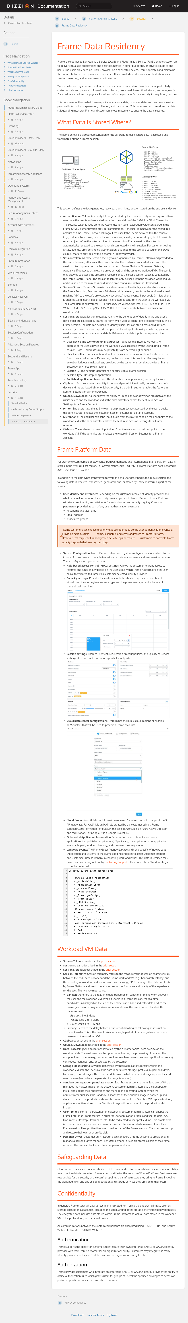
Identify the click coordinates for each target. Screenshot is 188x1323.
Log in (174, 5)
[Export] (25, 44)
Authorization (16, 90)
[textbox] (120, 902)
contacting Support (116, 862)
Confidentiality (15, 81)
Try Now (112, 1315)
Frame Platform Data (19, 67)
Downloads (77, 1315)
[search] (94, 6)
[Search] (80, 6)
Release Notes (96, 1315)
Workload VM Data (18, 71)
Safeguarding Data (18, 76)
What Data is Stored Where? (23, 62)
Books (157, 5)
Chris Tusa (26, 23)
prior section (108, 961)
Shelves (139, 5)
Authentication (17, 85)
